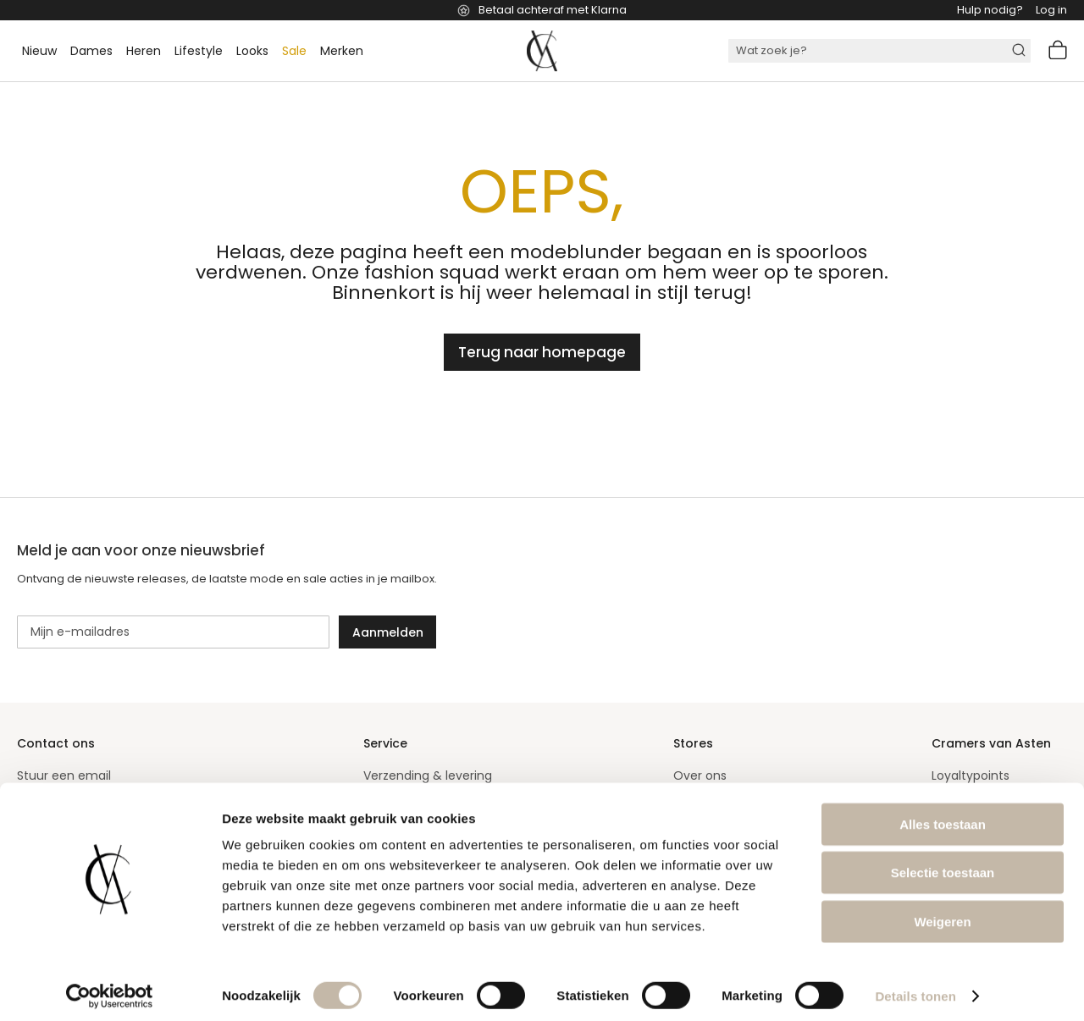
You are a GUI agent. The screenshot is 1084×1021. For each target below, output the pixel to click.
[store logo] (542, 50)
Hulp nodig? (990, 10)
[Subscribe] (387, 631)
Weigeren (942, 913)
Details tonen (915, 987)
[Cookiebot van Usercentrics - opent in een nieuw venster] (110, 988)
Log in (1051, 10)
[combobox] (879, 51)
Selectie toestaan (943, 865)
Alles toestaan (942, 816)
